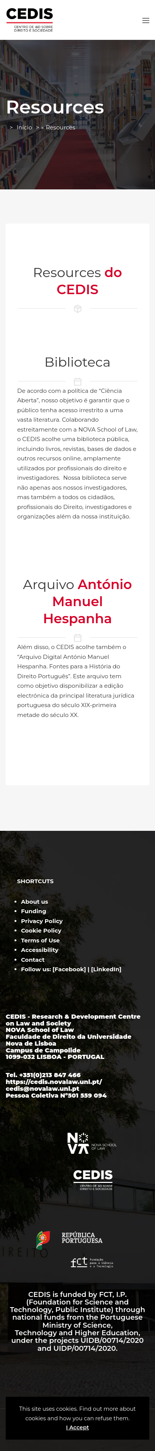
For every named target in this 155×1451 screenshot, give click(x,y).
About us (34, 901)
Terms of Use (40, 940)
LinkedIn (106, 969)
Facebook (69, 969)
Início (24, 127)
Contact (33, 959)
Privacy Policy (42, 921)
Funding (33, 911)
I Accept (77, 1427)
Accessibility (39, 949)
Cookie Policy (41, 930)
